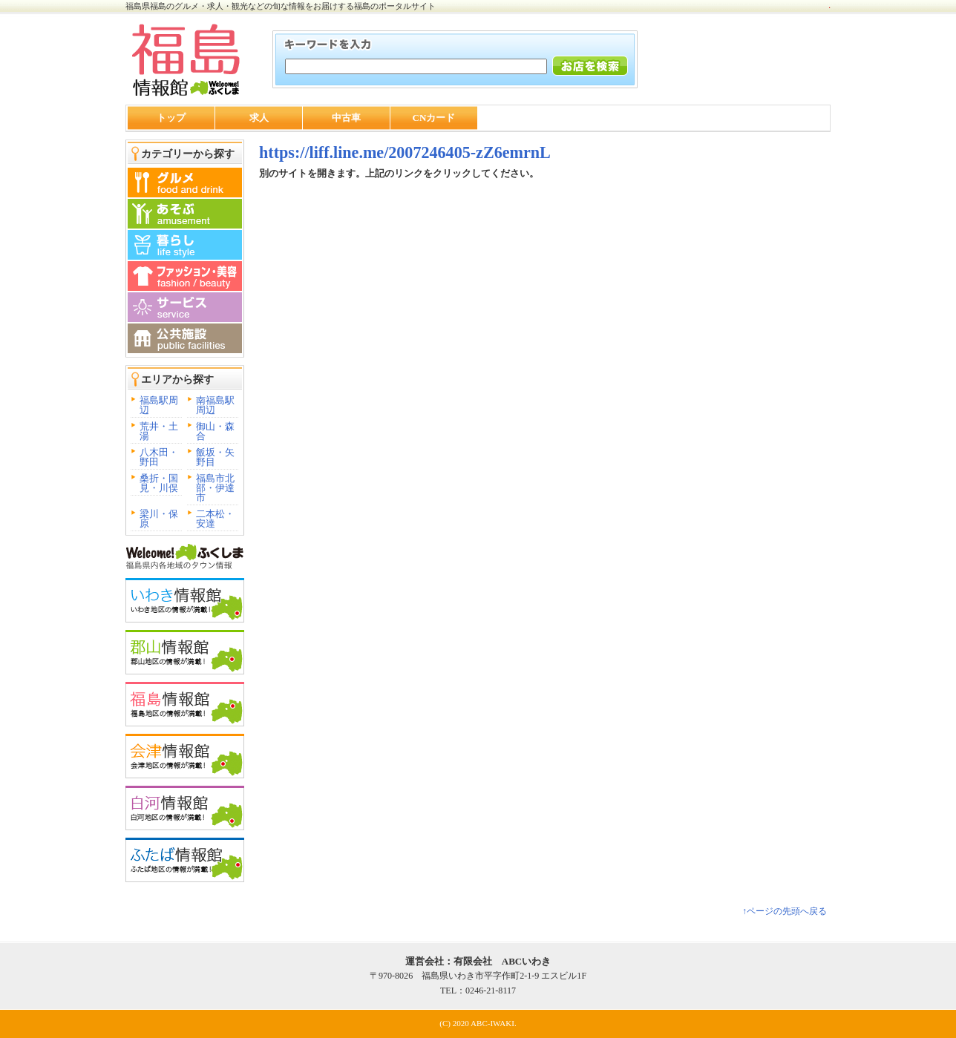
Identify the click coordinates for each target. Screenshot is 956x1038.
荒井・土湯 (159, 431)
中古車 (346, 117)
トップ (171, 117)
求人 (259, 117)
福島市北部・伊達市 (215, 488)
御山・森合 (215, 431)
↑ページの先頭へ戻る (784, 911)
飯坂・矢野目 (215, 457)
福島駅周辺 (159, 405)
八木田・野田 (159, 457)
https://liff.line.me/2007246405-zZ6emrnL (405, 152)
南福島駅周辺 (215, 405)
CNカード (434, 117)
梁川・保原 (159, 518)
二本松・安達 (215, 518)
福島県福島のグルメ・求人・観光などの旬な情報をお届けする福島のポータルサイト (280, 5)
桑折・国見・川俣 (159, 483)
